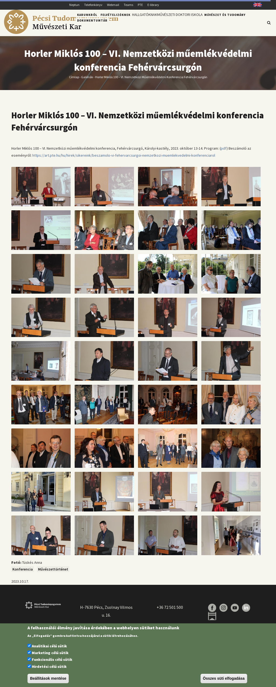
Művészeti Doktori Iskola (186, 22)
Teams (128, 5)
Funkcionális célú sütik (52, 659)
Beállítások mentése (48, 678)
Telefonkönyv (93, 5)
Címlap (74, 80)
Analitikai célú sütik (49, 646)
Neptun (74, 5)
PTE (140, 5)
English (256, 5)
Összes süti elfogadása (224, 678)
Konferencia (22, 572)
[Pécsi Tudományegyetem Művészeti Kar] (61, 32)
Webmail (113, 5)
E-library (153, 5)
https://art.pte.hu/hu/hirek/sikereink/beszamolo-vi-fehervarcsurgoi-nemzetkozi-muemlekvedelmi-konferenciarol (123, 158)
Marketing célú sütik (50, 652)
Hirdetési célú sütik (49, 666)
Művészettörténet (53, 572)
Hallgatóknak (146, 22)
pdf (224, 151)
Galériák (87, 80)
